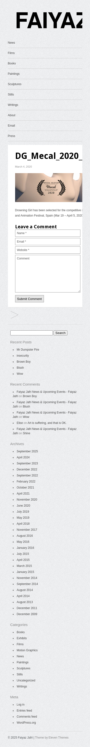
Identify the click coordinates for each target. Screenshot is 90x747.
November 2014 (27, 578)
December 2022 (27, 469)
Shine (26, 433)
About (11, 115)
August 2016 (25, 535)
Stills (11, 94)
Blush (20, 367)
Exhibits (22, 638)
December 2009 (27, 614)
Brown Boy (24, 361)
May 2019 (23, 517)
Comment (48, 273)
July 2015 (23, 554)
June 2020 (23, 505)
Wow (20, 373)
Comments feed (27, 716)
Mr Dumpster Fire (28, 349)
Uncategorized (26, 680)
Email (11, 125)
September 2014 (27, 584)
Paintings (14, 73)
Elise (20, 423)
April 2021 (23, 493)
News (11, 42)
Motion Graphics (27, 650)
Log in (21, 704)
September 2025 (27, 451)
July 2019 (23, 511)
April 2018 (23, 523)
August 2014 (25, 590)
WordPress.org (26, 722)
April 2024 (23, 457)
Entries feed (24, 710)
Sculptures (15, 84)
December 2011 (27, 608)
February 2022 (26, 481)
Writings (13, 105)
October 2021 (25, 487)
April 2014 (23, 596)
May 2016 (23, 541)
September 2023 (27, 463)
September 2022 (27, 475)
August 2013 (25, 602)
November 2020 (27, 499)
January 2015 (25, 572)
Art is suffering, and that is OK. (47, 423)
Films (11, 53)
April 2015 (23, 560)
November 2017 (27, 529)
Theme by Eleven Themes (52, 737)
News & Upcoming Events (14, 315)
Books (12, 63)
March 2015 (24, 566)
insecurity (23, 355)
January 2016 (25, 548)
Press (11, 136)
